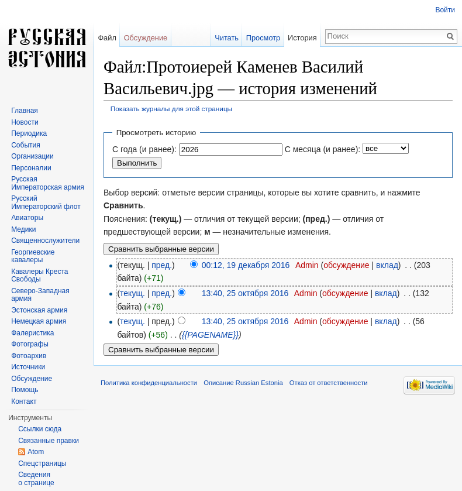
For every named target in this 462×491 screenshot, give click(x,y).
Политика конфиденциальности (149, 382)
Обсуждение (146, 37)
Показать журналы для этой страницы (171, 108)
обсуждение (346, 265)
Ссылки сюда (39, 429)
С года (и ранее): (144, 149)
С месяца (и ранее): (323, 149)
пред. (161, 265)
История (302, 37)
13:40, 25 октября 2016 (245, 293)
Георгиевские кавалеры (32, 256)
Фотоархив (28, 356)
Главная (24, 111)
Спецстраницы (42, 463)
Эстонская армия (39, 310)
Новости (24, 122)
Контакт (23, 401)
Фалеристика (32, 333)
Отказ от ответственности (328, 382)
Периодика (29, 133)
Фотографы (30, 344)
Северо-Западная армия (40, 295)
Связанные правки (48, 441)
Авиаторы (27, 218)
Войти (445, 10)
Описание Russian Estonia (243, 382)
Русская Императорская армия (47, 183)
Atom (35, 452)
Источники (28, 367)
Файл (107, 37)
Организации (32, 156)
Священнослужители (45, 240)
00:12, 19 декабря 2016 (246, 265)
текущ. (132, 293)
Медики (23, 229)
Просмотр (263, 37)
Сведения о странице (36, 479)
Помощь (24, 390)
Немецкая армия (38, 321)
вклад (387, 265)
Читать (227, 37)
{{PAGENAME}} (210, 334)
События (25, 145)
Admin (307, 265)
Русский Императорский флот (45, 202)
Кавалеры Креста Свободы (39, 275)
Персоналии (31, 168)
